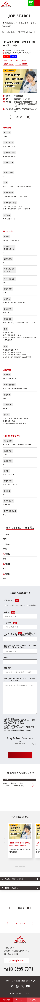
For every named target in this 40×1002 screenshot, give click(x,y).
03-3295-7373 (21, 968)
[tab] (16, 866)
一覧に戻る (20, 908)
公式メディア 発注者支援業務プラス (18, 981)
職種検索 (6, 1000)
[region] (21, 795)
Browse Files (20, 742)
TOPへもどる (20, 923)
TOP (4, 32)
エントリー (20, 1000)
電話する (33, 1000)
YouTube (28, 986)
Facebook (17, 986)
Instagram (12, 986)
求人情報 (10, 32)
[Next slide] (4, 840)
